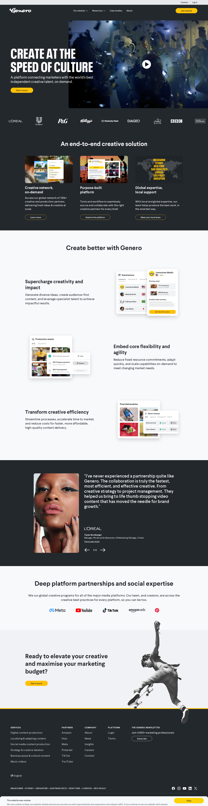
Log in (194, 2)
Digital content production (26, 732)
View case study (92, 541)
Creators (184, 2)
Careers (89, 749)
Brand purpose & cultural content (30, 755)
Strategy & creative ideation (27, 749)
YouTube (67, 761)
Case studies (116, 10)
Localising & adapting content (28, 738)
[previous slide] (87, 550)
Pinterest (67, 749)
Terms (112, 738)
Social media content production (30, 744)
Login (111, 732)
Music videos (18, 761)
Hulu (64, 738)
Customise (189, 799)
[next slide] (103, 550)
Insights (89, 744)
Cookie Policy (101, 799)
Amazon (67, 732)
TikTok (66, 755)
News (88, 738)
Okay (189, 792)
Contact (89, 755)
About (129, 10)
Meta (65, 744)
